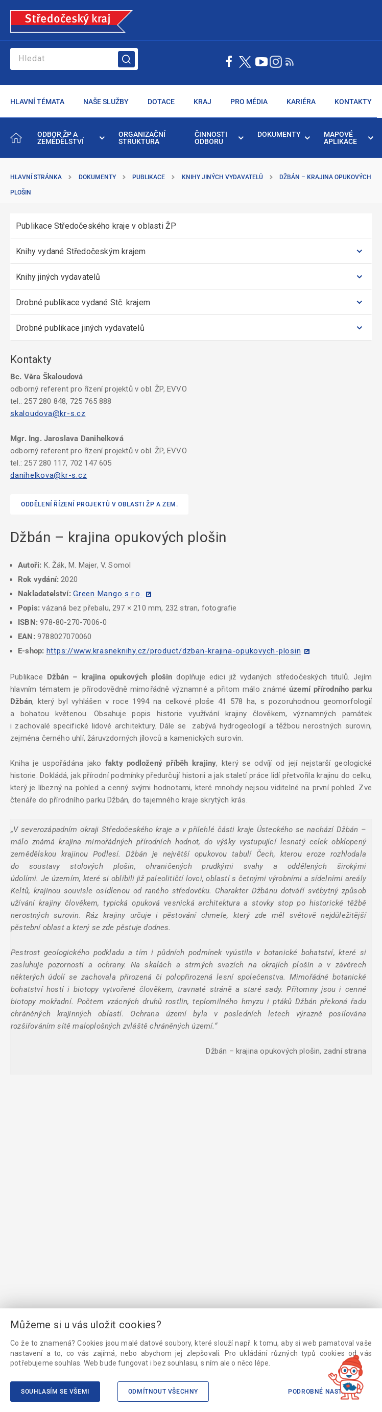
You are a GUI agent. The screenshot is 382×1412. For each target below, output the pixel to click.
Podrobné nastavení (324, 1391)
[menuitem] (70, 138)
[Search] (74, 59)
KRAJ (202, 102)
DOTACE (161, 102)
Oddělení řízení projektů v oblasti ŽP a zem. (99, 504)
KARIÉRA (301, 102)
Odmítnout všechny (163, 1391)
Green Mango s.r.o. (107, 593)
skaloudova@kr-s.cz (48, 413)
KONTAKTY (353, 102)
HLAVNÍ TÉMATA (37, 102)
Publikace (148, 177)
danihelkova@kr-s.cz (48, 475)
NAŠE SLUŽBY (106, 102)
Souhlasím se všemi (55, 1391)
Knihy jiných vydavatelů (222, 177)
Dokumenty (97, 177)
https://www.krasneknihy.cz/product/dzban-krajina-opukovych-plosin (173, 650)
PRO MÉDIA (249, 102)
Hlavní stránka (36, 177)
